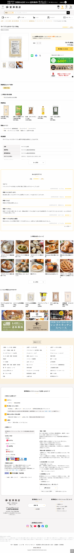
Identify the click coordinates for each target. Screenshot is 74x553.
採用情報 (61, 544)
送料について (17, 408)
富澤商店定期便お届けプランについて (41, 408)
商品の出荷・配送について (57, 55)
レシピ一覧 (21, 544)
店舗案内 (56, 544)
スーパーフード (40, 21)
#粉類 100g (6, 88)
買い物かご (10, 408)
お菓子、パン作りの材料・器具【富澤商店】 (10, 21)
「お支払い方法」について (25, 477)
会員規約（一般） (60, 508)
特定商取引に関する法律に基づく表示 (44, 544)
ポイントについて (26, 408)
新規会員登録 (16, 402)
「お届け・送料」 (48, 411)
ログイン (9, 402)
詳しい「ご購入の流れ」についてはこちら (17, 422)
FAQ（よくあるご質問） (62, 506)
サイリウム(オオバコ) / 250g (10, 97)
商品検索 (16, 544)
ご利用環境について (44, 481)
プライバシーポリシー (61, 511)
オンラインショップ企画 (13, 130)
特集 (4, 130)
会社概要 (37, 509)
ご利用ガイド (59, 504)
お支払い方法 (24, 417)
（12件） (71, 27)
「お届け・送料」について (11, 477)
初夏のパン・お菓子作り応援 (26, 130)
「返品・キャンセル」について (47, 471)
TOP (12, 544)
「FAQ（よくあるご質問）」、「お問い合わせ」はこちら (53, 491)
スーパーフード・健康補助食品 (28, 21)
